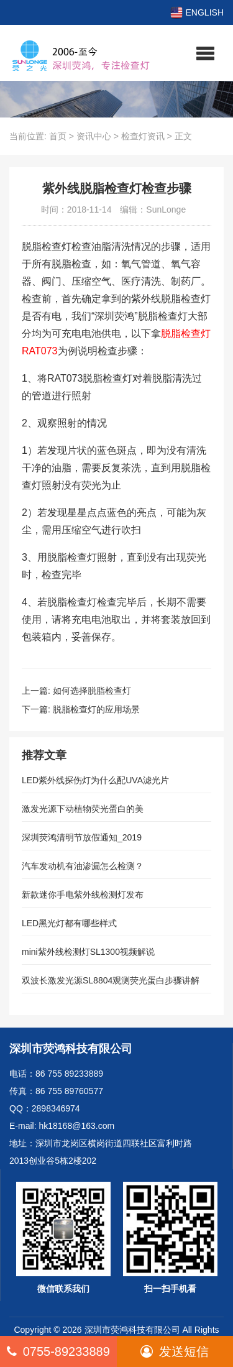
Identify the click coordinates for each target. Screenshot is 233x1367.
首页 (57, 136)
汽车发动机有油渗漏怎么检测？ (83, 866)
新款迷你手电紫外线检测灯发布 (83, 895)
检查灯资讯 (143, 136)
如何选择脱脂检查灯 (92, 691)
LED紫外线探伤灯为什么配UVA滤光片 (95, 780)
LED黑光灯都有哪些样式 (69, 923)
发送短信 (174, 1351)
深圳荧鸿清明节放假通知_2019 (82, 837)
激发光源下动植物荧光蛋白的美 (83, 809)
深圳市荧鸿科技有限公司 (132, 1330)
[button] (205, 53)
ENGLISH (197, 12)
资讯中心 (93, 136)
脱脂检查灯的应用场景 (96, 709)
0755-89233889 (58, 1351)
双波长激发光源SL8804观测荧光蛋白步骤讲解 (110, 980)
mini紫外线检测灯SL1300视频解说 (88, 952)
